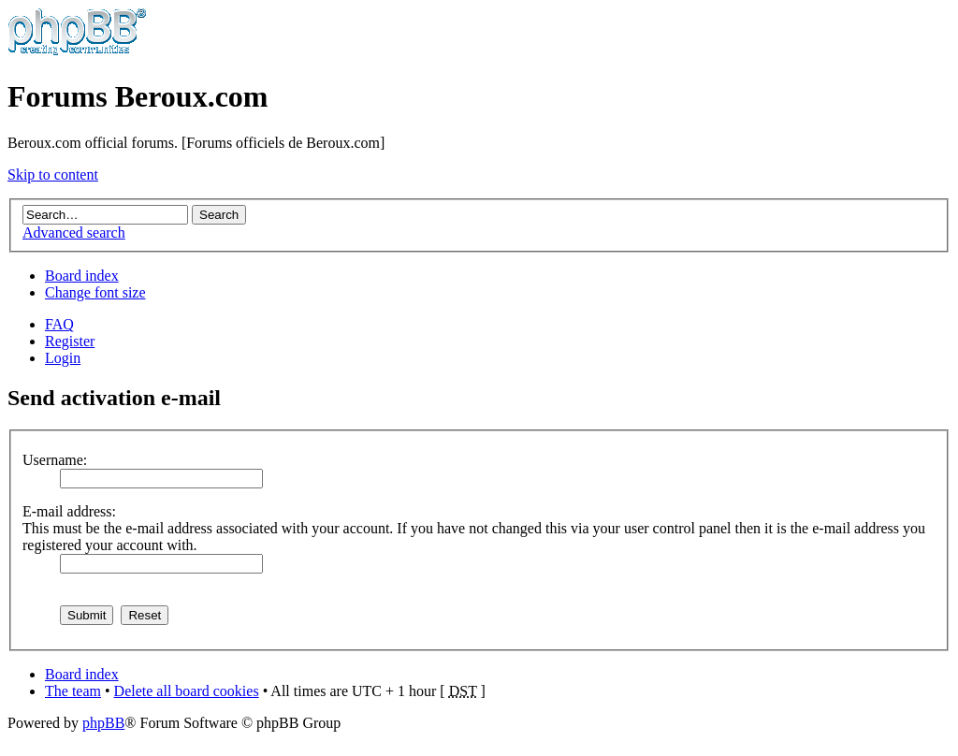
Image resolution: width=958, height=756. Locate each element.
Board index (82, 276)
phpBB (103, 723)
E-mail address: (69, 511)
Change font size (95, 292)
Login (62, 358)
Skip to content (52, 174)
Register (69, 341)
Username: (54, 460)
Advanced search (73, 232)
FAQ (59, 324)
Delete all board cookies (186, 691)
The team (73, 691)
